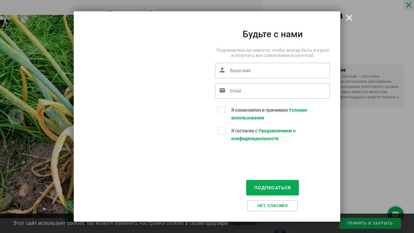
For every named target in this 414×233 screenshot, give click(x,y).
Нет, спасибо (272, 206)
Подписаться (272, 187)
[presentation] (264, 162)
